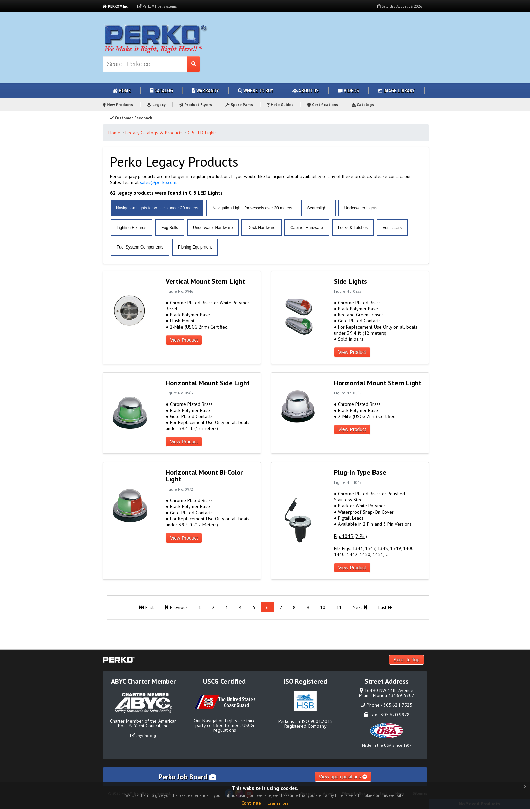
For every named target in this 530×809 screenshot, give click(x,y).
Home (122, 91)
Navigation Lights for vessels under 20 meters (157, 208)
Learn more (278, 803)
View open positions (343, 776)
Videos (348, 91)
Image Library (396, 91)
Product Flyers (195, 104)
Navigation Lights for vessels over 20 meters (252, 208)
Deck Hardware (261, 227)
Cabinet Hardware (306, 227)
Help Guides (280, 104)
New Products (118, 104)
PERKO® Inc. (116, 6)
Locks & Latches (353, 227)
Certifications (322, 104)
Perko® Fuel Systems (156, 6)
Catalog (161, 91)
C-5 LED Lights (202, 133)
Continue (251, 803)
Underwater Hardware (213, 227)
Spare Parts (239, 104)
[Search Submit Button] (193, 64)
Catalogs (363, 104)
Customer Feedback (131, 117)
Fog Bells (169, 227)
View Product (184, 340)
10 (323, 607)
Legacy (156, 104)
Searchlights (318, 208)
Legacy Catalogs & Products (154, 133)
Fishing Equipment (195, 247)
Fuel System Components (140, 247)
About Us (305, 91)
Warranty (205, 91)
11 (339, 607)
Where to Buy (255, 91)
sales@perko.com (158, 182)
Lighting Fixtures (131, 227)
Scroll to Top (406, 659)
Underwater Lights (360, 208)
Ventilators (392, 227)
